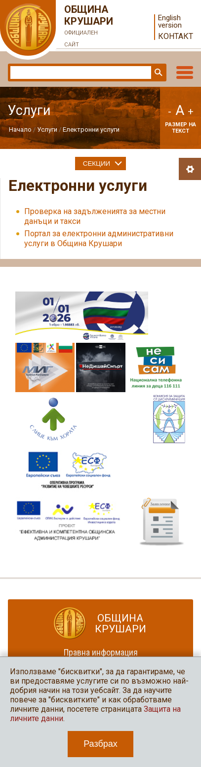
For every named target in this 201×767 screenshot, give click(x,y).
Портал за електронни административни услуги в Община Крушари (98, 238)
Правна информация (101, 652)
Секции (96, 163)
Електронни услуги (91, 129)
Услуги (47, 129)
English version (170, 21)
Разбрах (100, 744)
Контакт (175, 36)
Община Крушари (89, 27)
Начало (20, 129)
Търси (157, 72)
